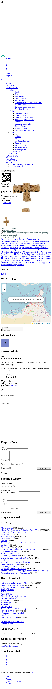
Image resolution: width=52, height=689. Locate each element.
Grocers (18, 137)
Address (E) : (16, 259)
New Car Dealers (21, 109)
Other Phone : (8, 256)
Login (8, 73)
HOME (8, 83)
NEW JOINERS (12, 156)
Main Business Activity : (12, 252)
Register (9, 75)
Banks (17, 92)
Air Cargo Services (22, 141)
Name (4, 447)
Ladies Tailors (20, 145)
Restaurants (19, 96)
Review (4, 502)
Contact (9, 686)
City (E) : (6, 258)
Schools (18, 122)
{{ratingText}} (6, 492)
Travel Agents (20, 98)
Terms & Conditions (13, 684)
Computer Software (22, 113)
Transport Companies (23, 124)
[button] (42, 298)
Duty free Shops (21, 128)
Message (5, 462)
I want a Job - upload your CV (21, 164)
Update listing (8, 387)
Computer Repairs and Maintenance (28, 103)
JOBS (9, 162)
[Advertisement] (26, 29)
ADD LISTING (12, 160)
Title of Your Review (9, 494)
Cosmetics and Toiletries (24, 130)
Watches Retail (20, 105)
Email (4, 450)
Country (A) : (34, 256)
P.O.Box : (26, 254)
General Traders (21, 115)
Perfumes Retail (21, 147)
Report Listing (8, 390)
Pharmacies (19, 139)
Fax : (17, 254)
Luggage (18, 143)
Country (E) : (21, 256)
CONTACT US (11, 154)
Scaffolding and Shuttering (25, 120)
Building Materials (22, 149)
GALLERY (10, 86)
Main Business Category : (25, 250)
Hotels (17, 94)
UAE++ (34, 676)
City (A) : (16, 258)
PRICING (9, 158)
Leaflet (35, 323)
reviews (13, 385)
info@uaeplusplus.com (9, 649)
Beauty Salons (20, 126)
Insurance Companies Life (25, 107)
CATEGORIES (13, 88)
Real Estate (19, 100)
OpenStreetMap (45, 323)
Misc (12, 90)
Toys (17, 135)
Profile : (26, 244)
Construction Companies (24, 118)
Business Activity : (32, 252)
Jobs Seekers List (17, 167)
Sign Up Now (15, 152)
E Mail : (11, 263)
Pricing (8, 682)
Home (8, 680)
